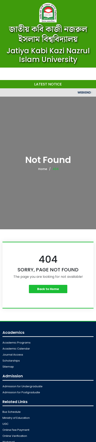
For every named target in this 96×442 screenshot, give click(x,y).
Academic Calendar (16, 349)
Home (42, 169)
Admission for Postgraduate (21, 392)
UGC (5, 424)
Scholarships (11, 361)
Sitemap (8, 367)
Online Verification (14, 436)
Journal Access (12, 355)
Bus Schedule (11, 412)
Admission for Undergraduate (22, 386)
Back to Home (48, 289)
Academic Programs (16, 343)
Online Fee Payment (15, 430)
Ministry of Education (16, 418)
